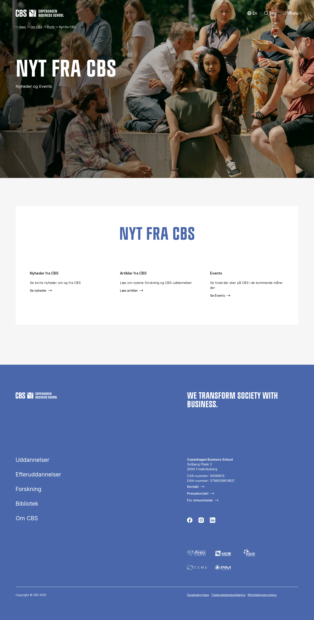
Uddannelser (32, 460)
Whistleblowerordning (262, 595)
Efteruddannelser (38, 474)
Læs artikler (129, 291)
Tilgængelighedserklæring (228, 595)
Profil (50, 27)
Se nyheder (38, 291)
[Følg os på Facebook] (189, 521)
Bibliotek (27, 503)
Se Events (217, 296)
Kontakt (193, 487)
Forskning (28, 489)
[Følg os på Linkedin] (212, 521)
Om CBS (36, 27)
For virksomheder (200, 500)
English (252, 13)
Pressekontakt (198, 493)
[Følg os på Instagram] (201, 521)
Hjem (22, 27)
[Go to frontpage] (40, 13)
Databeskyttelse (198, 595)
